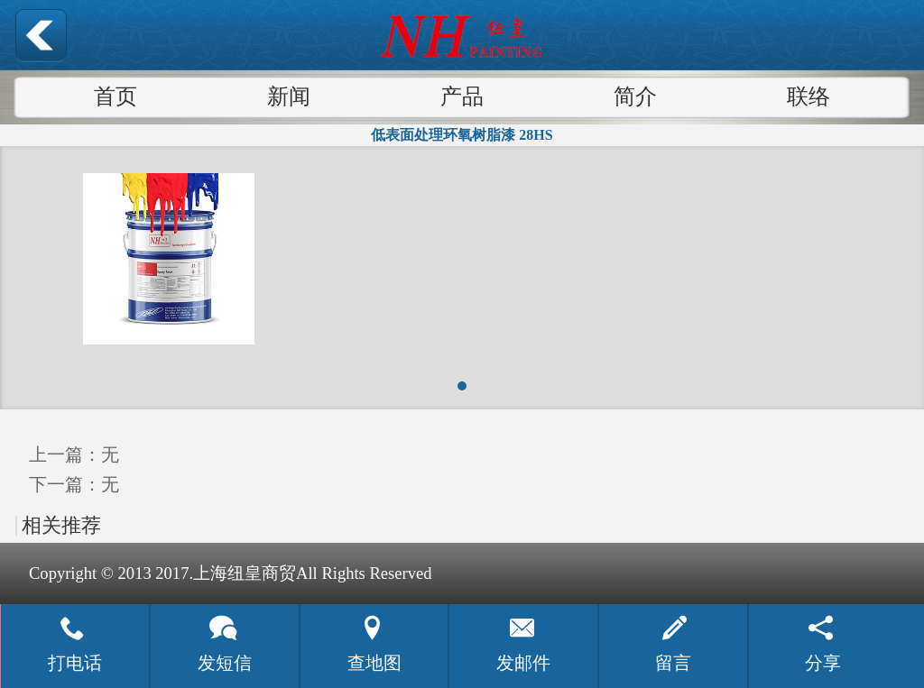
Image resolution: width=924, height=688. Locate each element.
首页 (115, 96)
